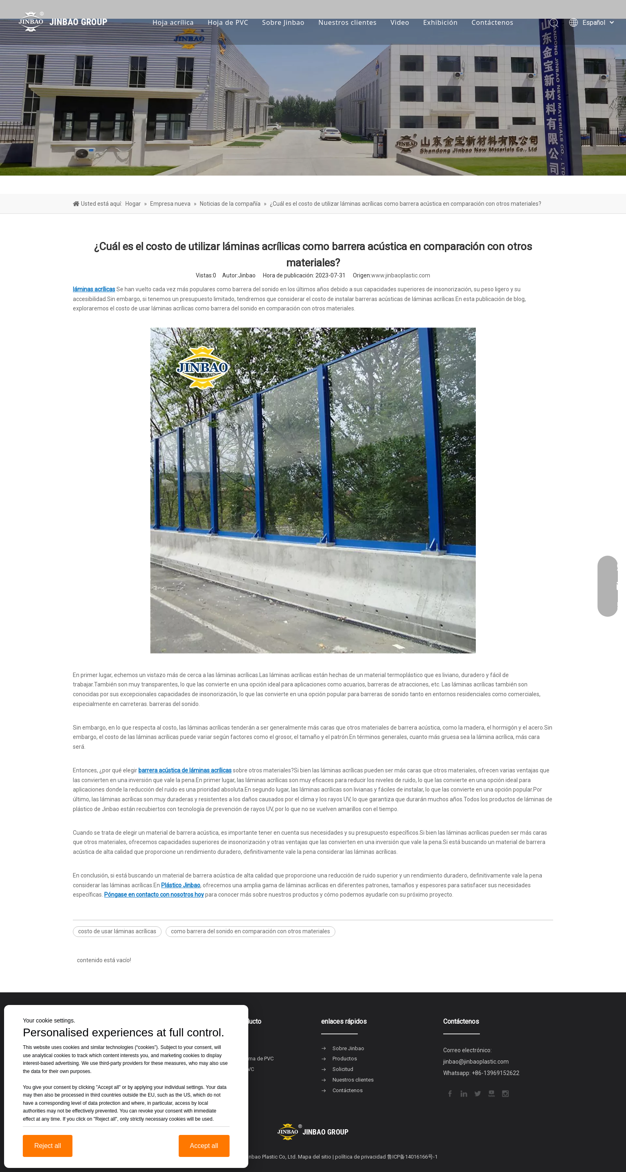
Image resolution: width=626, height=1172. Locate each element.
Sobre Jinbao (283, 22)
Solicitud (343, 1069)
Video (400, 22)
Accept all (204, 1145)
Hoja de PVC (228, 22)
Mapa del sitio (314, 1157)
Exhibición (440, 22)
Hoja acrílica (173, 22)
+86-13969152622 (495, 1073)
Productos (345, 1058)
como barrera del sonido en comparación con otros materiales (250, 931)
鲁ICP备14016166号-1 (412, 1157)
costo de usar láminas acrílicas (117, 931)
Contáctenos (493, 22)
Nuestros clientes (347, 22)
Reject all (47, 1145)
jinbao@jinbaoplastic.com (476, 1061)
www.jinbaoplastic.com (400, 275)
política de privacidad (360, 1157)
